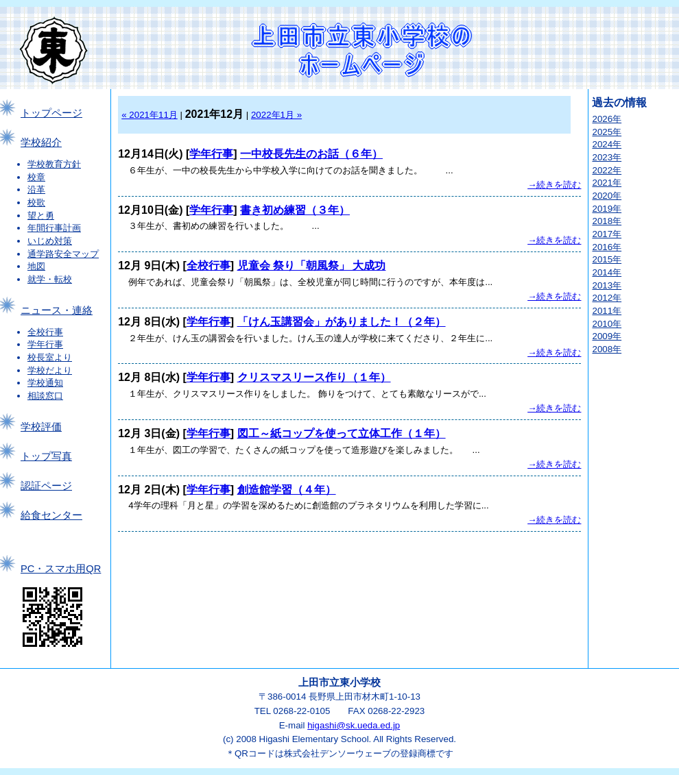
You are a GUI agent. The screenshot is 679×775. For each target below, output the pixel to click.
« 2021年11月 (149, 115)
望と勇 (40, 215)
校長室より (49, 357)
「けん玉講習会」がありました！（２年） (341, 322)
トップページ (51, 113)
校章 (36, 177)
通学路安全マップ (63, 254)
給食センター (51, 515)
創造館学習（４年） (286, 489)
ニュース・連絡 (57, 310)
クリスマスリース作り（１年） (314, 377)
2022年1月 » (276, 115)
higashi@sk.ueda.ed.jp (353, 725)
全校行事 (45, 332)
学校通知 (45, 383)
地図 (36, 266)
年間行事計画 (54, 228)
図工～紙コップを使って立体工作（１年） (341, 433)
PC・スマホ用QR (61, 568)
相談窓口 (45, 396)
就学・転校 (49, 279)
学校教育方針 (54, 164)
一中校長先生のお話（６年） (311, 154)
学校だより (49, 370)
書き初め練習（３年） (295, 210)
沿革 (36, 189)
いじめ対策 (49, 241)
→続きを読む (554, 185)
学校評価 (41, 426)
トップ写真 (46, 456)
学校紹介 (41, 142)
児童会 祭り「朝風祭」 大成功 (311, 265)
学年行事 (45, 344)
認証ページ (46, 485)
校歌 (36, 202)
